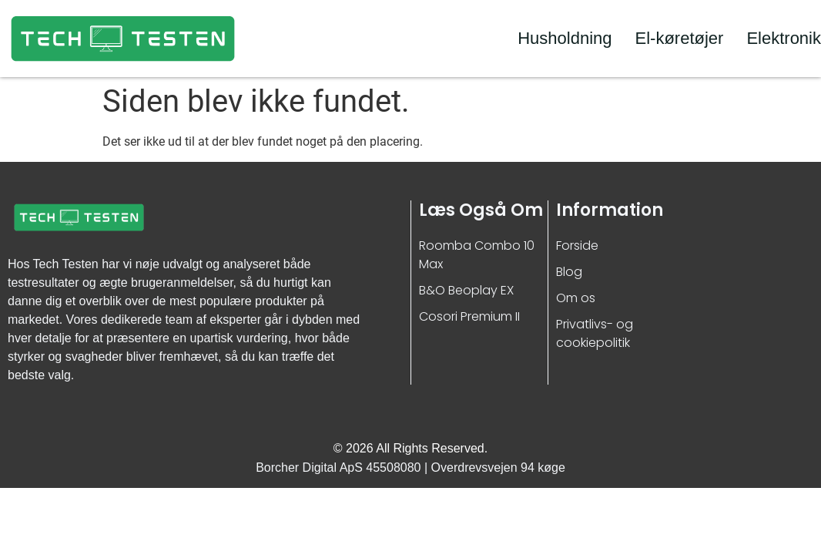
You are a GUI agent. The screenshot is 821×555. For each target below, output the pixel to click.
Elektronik (783, 38)
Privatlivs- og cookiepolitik (594, 333)
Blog (569, 272)
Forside (577, 245)
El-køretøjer (679, 38)
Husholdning (565, 38)
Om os (575, 298)
